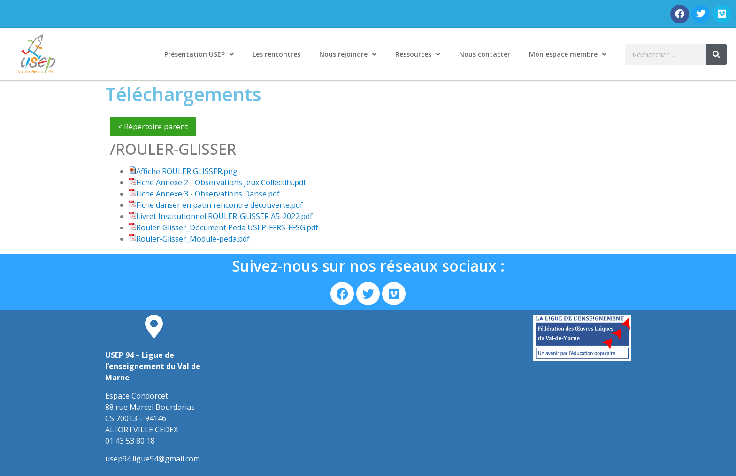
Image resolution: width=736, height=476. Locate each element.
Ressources (417, 54)
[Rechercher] (716, 54)
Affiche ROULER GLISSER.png (187, 171)
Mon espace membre (567, 54)
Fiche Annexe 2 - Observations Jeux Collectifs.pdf (221, 182)
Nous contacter (484, 54)
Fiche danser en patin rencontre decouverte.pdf (219, 205)
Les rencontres (276, 54)
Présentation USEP (199, 54)
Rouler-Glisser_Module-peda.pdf (193, 239)
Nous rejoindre (347, 54)
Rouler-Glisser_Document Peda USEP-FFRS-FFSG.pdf (227, 227)
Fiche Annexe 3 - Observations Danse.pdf (208, 194)
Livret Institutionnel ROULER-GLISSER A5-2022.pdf (224, 216)
